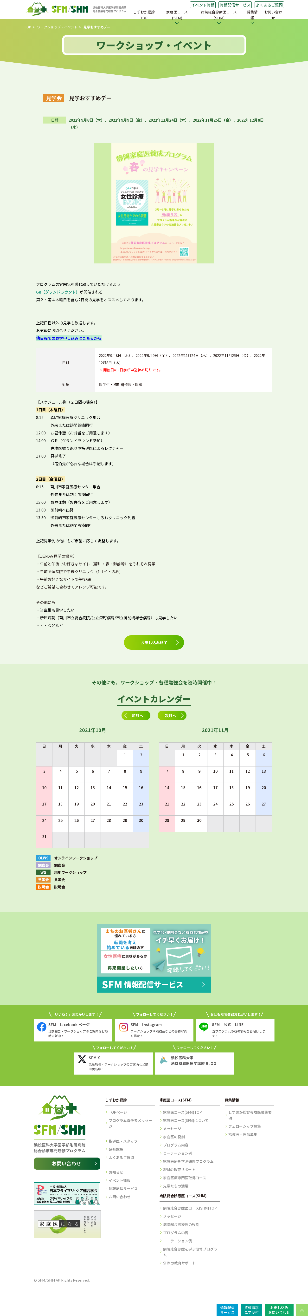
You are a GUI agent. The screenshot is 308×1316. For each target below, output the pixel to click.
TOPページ (118, 1112)
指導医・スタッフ (123, 1141)
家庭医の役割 (174, 1136)
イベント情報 (202, 5)
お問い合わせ (273, 14)
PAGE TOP (302, 1310)
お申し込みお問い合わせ (279, 1310)
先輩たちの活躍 (175, 1185)
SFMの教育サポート (179, 1169)
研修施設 (116, 1149)
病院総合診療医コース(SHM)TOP (190, 1208)
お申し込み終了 (154, 642)
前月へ (137, 715)
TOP (27, 27)
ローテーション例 (177, 1153)
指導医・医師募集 (242, 1134)
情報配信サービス (235, 5)
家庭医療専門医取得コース (184, 1177)
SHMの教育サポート (179, 1262)
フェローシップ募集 (244, 1126)
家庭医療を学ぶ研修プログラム (188, 1161)
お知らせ (116, 1172)
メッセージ (172, 1128)
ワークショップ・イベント (57, 27)
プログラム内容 (175, 1144)
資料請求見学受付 (251, 1310)
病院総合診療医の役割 (181, 1224)
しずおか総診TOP (144, 14)
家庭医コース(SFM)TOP (182, 1112)
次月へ (170, 715)
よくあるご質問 (269, 5)
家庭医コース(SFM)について (186, 1120)
